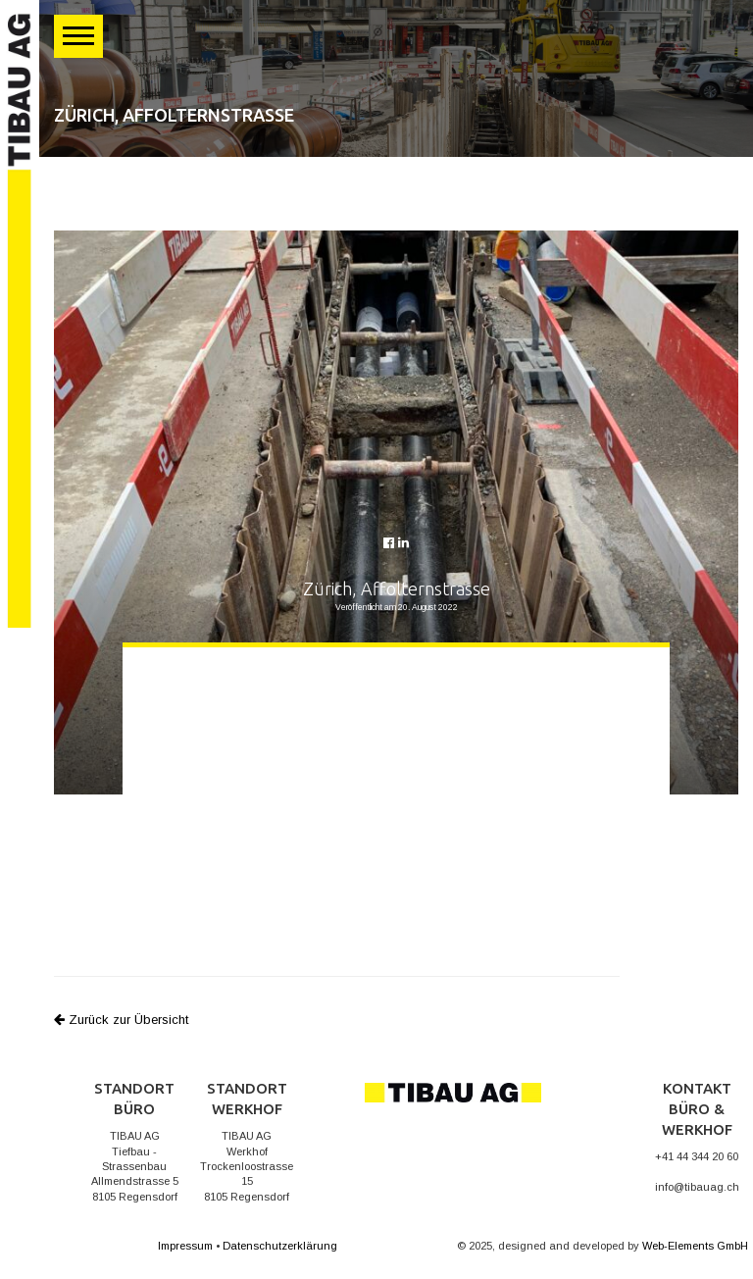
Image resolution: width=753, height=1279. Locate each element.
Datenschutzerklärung (280, 1246)
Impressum (185, 1246)
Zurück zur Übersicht (121, 1019)
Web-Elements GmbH (695, 1246)
